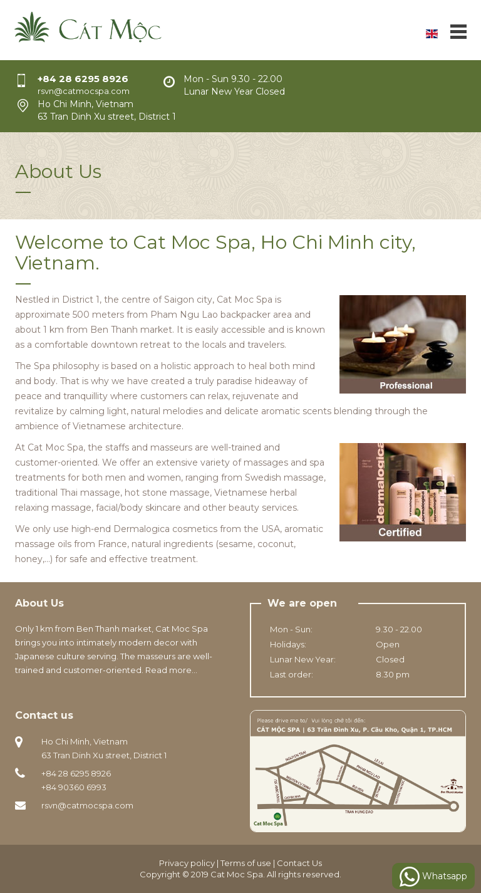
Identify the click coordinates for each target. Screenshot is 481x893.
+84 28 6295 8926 (83, 79)
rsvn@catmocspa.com (87, 805)
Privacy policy (187, 863)
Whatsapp (433, 877)
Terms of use (245, 863)
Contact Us (299, 863)
